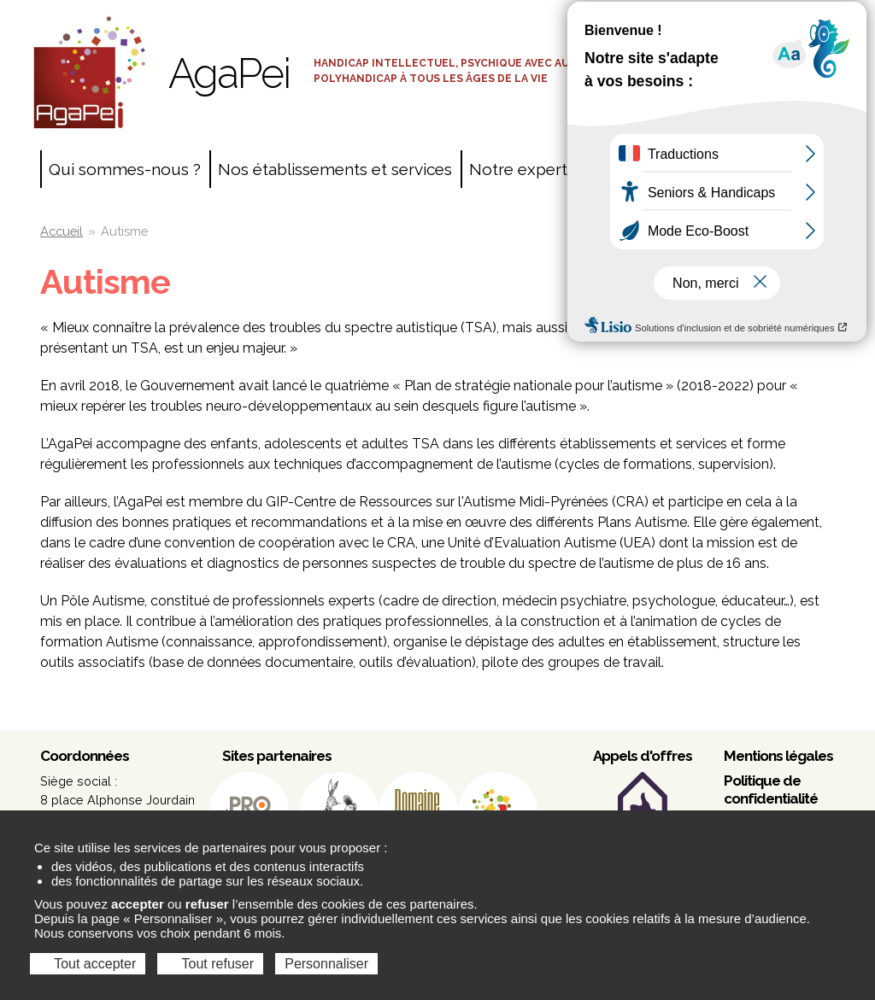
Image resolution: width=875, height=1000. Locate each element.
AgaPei (229, 73)
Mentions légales (778, 755)
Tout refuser (210, 963)
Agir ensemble (659, 169)
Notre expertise (528, 169)
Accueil (61, 231)
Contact (761, 169)
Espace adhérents (756, 47)
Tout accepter (87, 963)
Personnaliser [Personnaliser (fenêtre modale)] (326, 963)
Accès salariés (756, 17)
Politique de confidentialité (771, 789)
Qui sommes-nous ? (125, 169)
